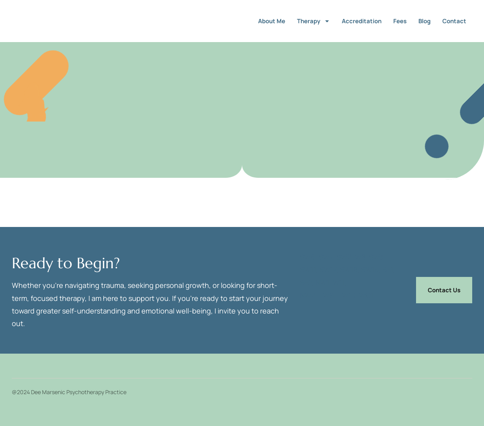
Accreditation (361, 21)
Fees (400, 21)
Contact (454, 21)
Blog (424, 21)
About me (271, 21)
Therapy (313, 21)
